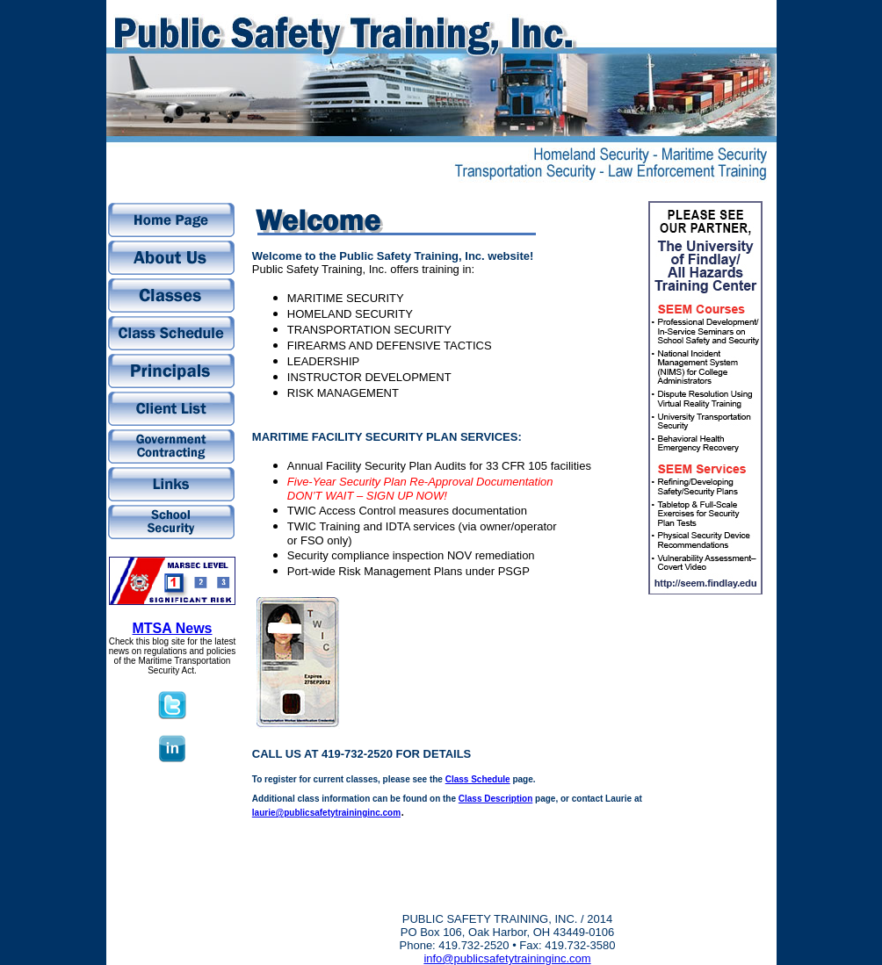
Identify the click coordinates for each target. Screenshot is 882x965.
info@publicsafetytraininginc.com (506, 958)
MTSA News (173, 628)
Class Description (495, 798)
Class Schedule (477, 779)
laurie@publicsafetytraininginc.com (326, 812)
